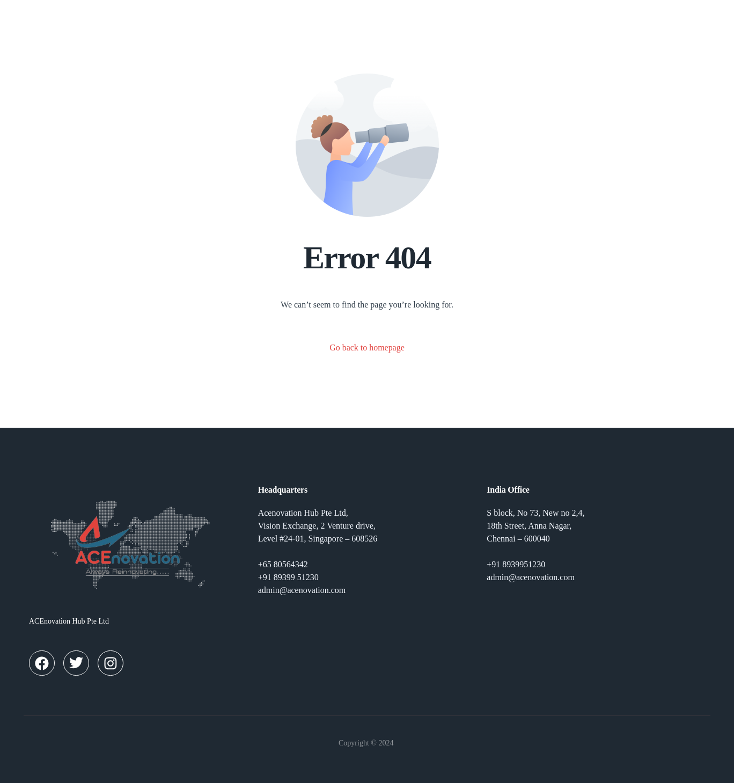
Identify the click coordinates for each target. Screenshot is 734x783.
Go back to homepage (367, 347)
